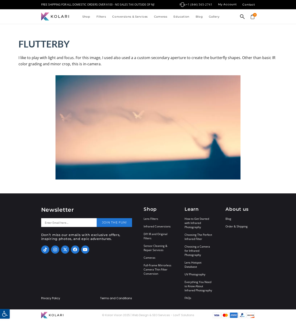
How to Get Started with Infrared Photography (197, 223)
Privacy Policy (50, 298)
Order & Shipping (236, 226)
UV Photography (195, 274)
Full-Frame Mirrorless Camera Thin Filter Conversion (157, 269)
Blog (199, 16)
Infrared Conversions (157, 226)
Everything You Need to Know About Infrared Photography (198, 286)
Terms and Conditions (116, 298)
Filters (101, 16)
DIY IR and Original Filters (155, 236)
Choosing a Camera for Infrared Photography (197, 251)
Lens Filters (151, 219)
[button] (5, 314)
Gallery (214, 16)
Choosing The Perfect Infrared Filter (198, 237)
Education (181, 16)
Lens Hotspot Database (193, 265)
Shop (86, 16)
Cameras (160, 16)
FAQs (188, 298)
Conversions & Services (130, 16)
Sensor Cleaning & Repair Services (155, 248)
